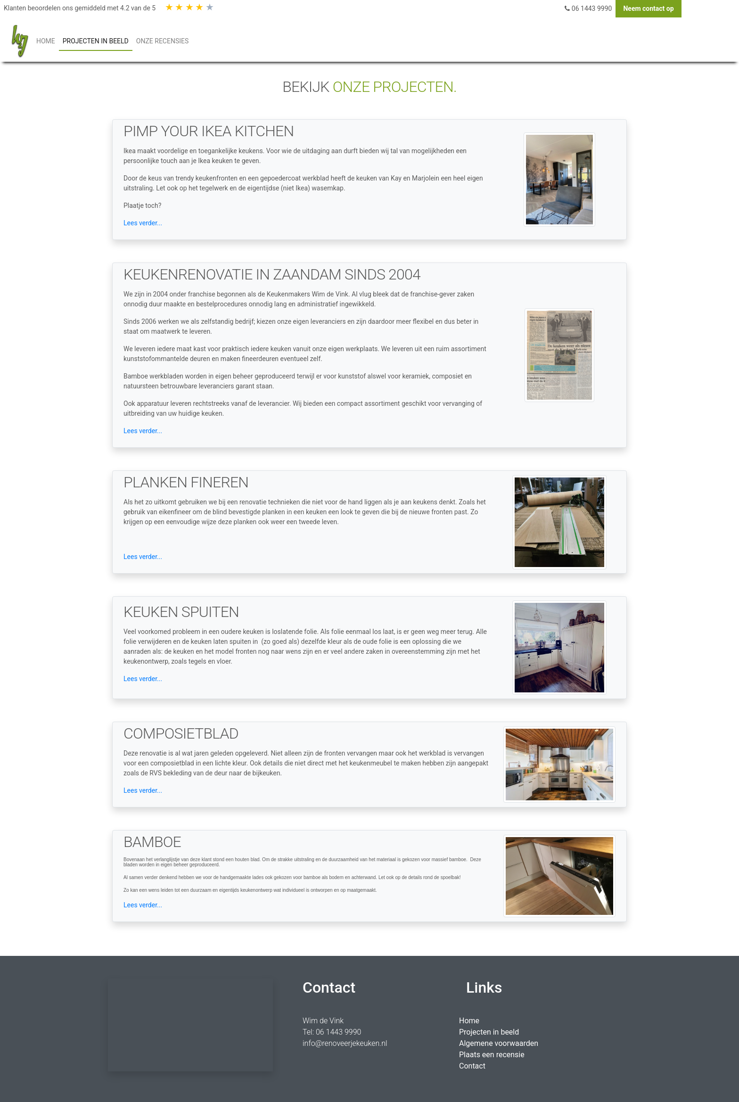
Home (469, 1020)
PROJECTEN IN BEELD (96, 41)
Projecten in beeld (489, 1032)
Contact (472, 1065)
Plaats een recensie (492, 1054)
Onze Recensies (162, 41)
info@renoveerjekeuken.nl (345, 1043)
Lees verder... (142, 223)
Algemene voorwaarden (498, 1043)
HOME (47, 40)
